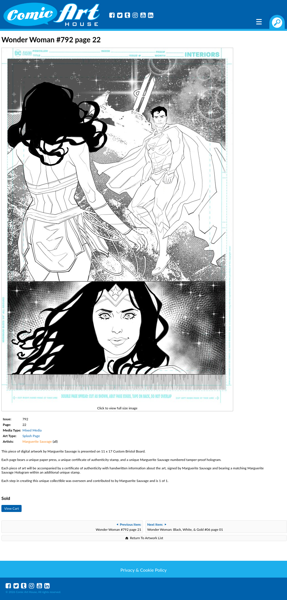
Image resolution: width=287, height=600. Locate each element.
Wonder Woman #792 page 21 (118, 527)
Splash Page (31, 436)
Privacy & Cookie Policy (143, 570)
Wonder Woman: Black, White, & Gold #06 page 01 (185, 527)
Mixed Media (32, 430)
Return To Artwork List (146, 538)
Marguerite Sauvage (37, 441)
